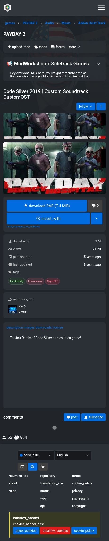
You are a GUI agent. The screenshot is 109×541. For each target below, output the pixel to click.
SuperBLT (52, 281)
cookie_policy (82, 483)
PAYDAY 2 (30, 23)
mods (40, 47)
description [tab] (15, 327)
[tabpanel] (54, 338)
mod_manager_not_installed (23, 226)
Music (65, 23)
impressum (80, 498)
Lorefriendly (17, 281)
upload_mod (19, 47)
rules (12, 491)
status (44, 491)
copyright (79, 506)
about (13, 483)
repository (47, 476)
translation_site (51, 483)
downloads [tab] (44, 327)
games (10, 23)
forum (58, 47)
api (42, 506)
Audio (49, 23)
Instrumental (35, 281)
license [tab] (58, 327)
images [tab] (29, 327)
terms (76, 476)
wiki (43, 498)
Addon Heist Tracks (92, 23)
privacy (77, 491)
